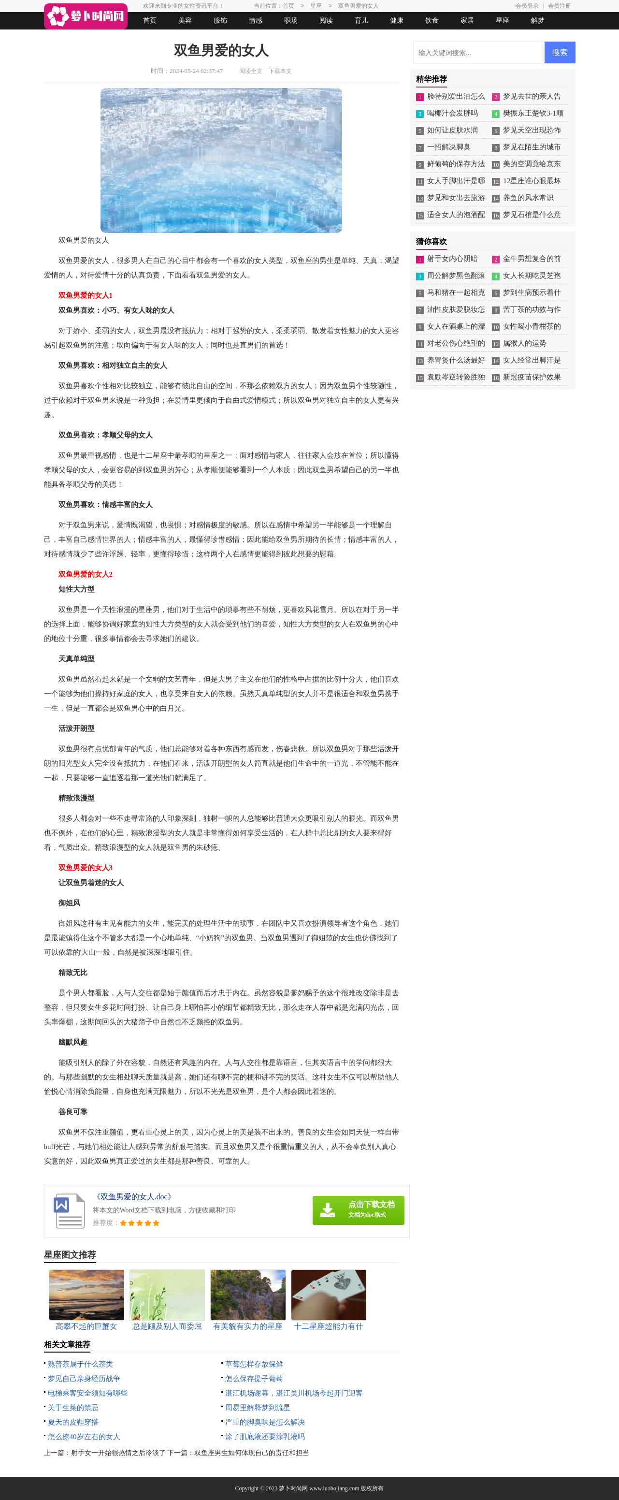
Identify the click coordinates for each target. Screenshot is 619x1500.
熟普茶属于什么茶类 (80, 1364)
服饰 (220, 20)
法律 (133, 38)
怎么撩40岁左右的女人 (84, 1437)
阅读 (326, 20)
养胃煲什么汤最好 (456, 360)
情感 (255, 20)
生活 (63, 38)
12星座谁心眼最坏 (532, 181)
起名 (168, 38)
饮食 (432, 20)
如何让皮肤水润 (452, 130)
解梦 (538, 20)
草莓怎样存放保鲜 (254, 1364)
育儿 (361, 20)
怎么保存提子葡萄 (254, 1379)
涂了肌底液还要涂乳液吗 (265, 1437)
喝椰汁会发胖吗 (452, 113)
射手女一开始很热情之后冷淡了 (118, 1452)
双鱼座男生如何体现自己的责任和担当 (251, 1452)
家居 (467, 20)
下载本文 (280, 71)
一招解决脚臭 (449, 147)
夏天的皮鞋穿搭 (73, 1422)
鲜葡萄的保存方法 (456, 164)
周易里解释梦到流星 (257, 1408)
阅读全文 (250, 71)
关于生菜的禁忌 (73, 1408)
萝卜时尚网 (293, 1488)
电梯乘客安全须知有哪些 (88, 1393)
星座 (502, 20)
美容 (185, 20)
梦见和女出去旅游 (456, 198)
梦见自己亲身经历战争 (84, 1379)
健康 (396, 20)
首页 (150, 20)
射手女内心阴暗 (452, 258)
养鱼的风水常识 (528, 198)
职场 (291, 20)
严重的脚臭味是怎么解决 (265, 1422)
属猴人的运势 (525, 343)
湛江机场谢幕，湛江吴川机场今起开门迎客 (294, 1393)
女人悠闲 (98, 38)
